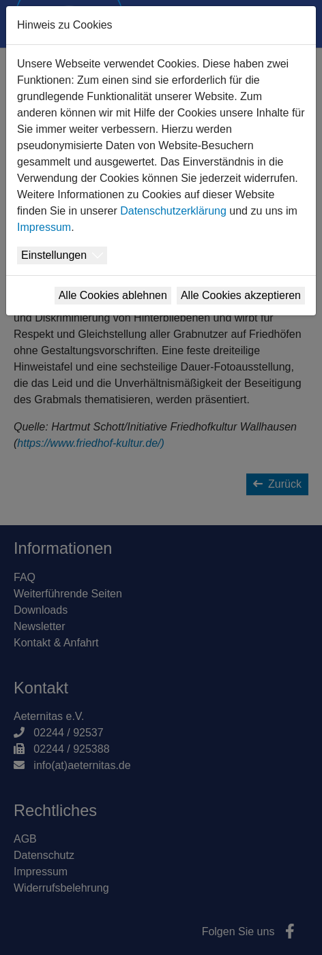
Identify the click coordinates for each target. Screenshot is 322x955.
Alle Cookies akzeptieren (241, 295)
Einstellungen (54, 255)
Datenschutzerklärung (173, 211)
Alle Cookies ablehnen (113, 295)
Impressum (44, 227)
